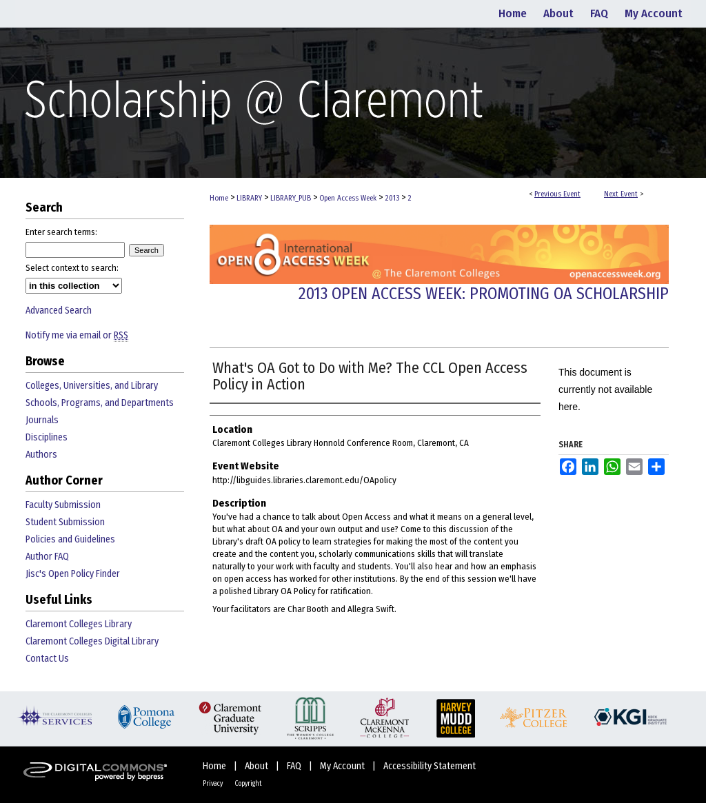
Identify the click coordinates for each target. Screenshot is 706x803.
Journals (42, 420)
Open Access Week (349, 198)
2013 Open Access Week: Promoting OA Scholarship (484, 293)
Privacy (213, 784)
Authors (41, 454)
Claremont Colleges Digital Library (92, 641)
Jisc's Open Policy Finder (73, 574)
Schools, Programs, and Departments (100, 403)
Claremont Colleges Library (79, 624)
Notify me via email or (77, 335)
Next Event (621, 194)
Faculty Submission (63, 505)
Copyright (248, 784)
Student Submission (65, 522)
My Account (343, 766)
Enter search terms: (61, 232)
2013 (393, 198)
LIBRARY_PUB (291, 198)
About (257, 766)
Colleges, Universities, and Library (92, 386)
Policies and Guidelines (70, 539)
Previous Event (557, 194)
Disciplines (47, 437)
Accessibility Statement (429, 766)
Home (219, 198)
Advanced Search (59, 310)
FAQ (295, 766)
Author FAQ (47, 556)
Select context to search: (72, 268)
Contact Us (47, 658)
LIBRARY (250, 198)
